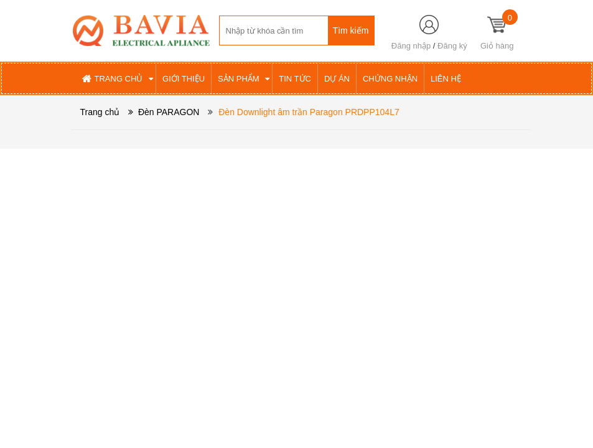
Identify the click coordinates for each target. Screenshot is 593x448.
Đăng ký (452, 45)
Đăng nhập (411, 45)
